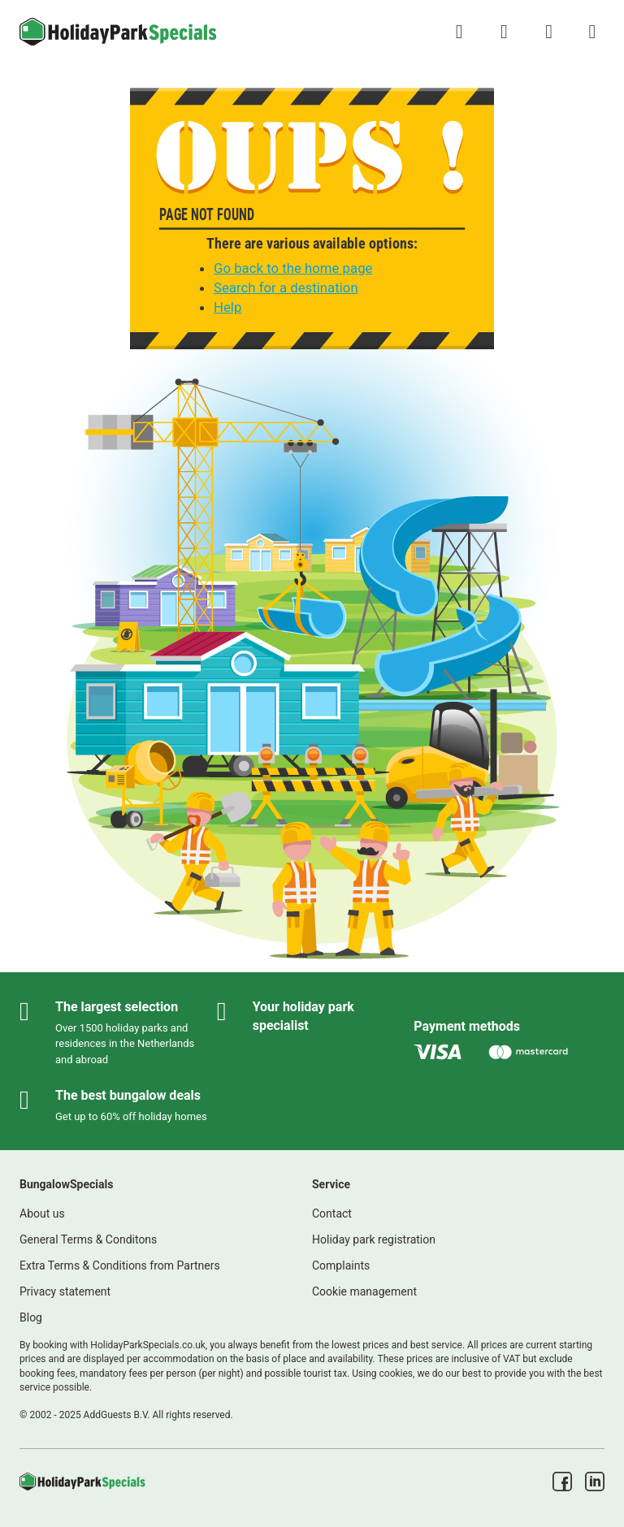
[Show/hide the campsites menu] (592, 31)
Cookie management (364, 1291)
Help (227, 307)
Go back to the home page (293, 268)
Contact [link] (332, 1213)
